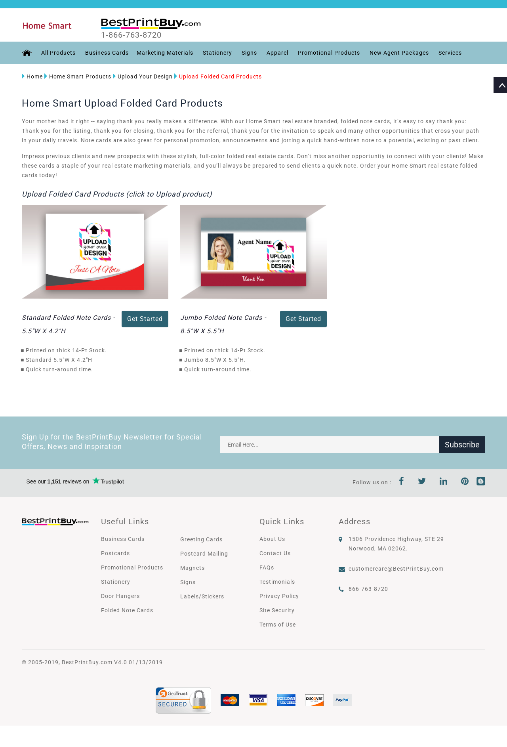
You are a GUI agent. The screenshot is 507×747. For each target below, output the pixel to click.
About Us (272, 539)
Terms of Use (277, 624)
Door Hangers (120, 596)
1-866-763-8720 (131, 35)
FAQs (266, 567)
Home (32, 76)
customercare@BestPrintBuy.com (396, 569)
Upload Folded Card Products (218, 76)
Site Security (277, 610)
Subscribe (462, 444)
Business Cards (107, 53)
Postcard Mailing (204, 553)
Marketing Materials (165, 53)
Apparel (277, 53)
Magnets (192, 568)
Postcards (115, 553)
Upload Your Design (143, 76)
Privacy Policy (279, 596)
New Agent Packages (399, 53)
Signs (249, 53)
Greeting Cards (201, 539)
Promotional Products (329, 53)
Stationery (217, 53)
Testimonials (277, 582)
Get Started (145, 319)
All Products (58, 53)
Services (450, 53)
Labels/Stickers (202, 596)
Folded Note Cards (127, 610)
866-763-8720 (368, 589)
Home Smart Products (77, 76)
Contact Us (275, 553)
